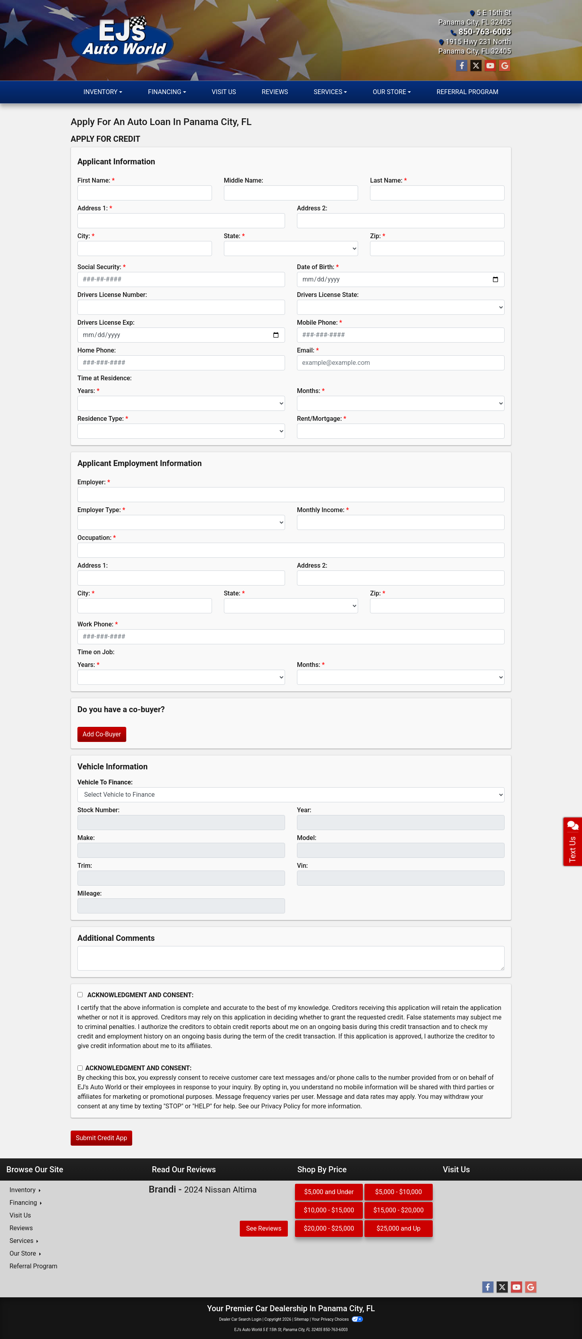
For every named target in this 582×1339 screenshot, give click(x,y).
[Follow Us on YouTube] (490, 65)
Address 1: (92, 208)
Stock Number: (98, 809)
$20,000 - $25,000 (329, 1228)
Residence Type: (100, 418)
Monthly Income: (321, 509)
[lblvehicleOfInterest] (291, 794)
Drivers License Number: (112, 294)
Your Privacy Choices (337, 1319)
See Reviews (263, 1228)
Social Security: (99, 266)
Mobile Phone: (317, 322)
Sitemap (301, 1319)
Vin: (302, 865)
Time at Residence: (104, 377)
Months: (308, 390)
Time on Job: (95, 651)
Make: (86, 837)
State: (232, 235)
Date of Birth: (315, 266)
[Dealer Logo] (122, 40)
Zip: (375, 235)
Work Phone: (95, 624)
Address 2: (312, 208)
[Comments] (291, 958)
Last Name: (386, 180)
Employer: (91, 482)
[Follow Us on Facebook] (461, 65)
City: (83, 235)
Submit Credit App (101, 1137)
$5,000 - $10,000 (398, 1191)
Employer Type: (99, 509)
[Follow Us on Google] (504, 65)
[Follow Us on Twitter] (476, 65)
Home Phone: (96, 350)
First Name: (93, 180)
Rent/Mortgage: (319, 418)
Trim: (84, 865)
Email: (305, 350)
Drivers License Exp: (106, 322)
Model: (306, 837)
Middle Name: (243, 180)
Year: (304, 809)
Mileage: (89, 893)
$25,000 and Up (398, 1228)
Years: (86, 390)
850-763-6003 (487, 31)
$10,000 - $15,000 (329, 1210)
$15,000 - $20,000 (399, 1210)
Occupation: (94, 537)
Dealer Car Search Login (240, 1319)
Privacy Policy (281, 1106)
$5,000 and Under (329, 1191)
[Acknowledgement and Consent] (80, 994)
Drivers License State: (328, 294)
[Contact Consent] (80, 1067)
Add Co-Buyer (102, 734)
